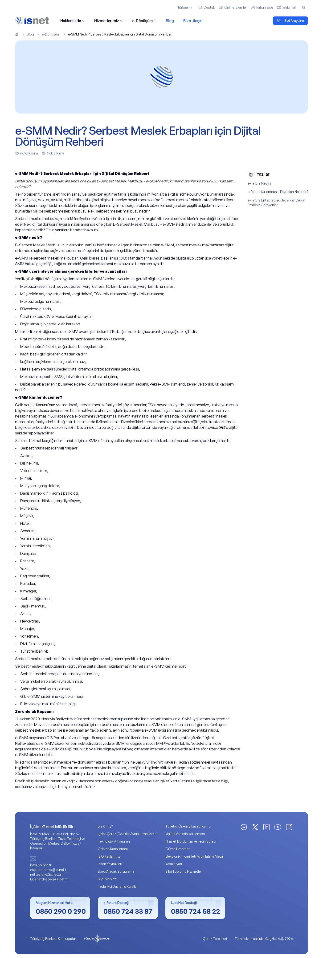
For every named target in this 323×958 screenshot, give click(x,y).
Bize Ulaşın (192, 20)
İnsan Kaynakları (110, 864)
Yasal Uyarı (173, 864)
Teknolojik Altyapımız (114, 842)
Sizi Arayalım (290, 21)
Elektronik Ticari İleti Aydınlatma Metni (194, 857)
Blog (170, 20)
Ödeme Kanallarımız (113, 849)
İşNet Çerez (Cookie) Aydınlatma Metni (127, 834)
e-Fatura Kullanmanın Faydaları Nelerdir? (278, 192)
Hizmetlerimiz (108, 20)
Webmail (286, 7)
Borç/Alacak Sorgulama (116, 872)
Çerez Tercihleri (215, 939)
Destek (206, 7)
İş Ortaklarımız (109, 857)
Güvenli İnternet (177, 849)
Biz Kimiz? (105, 826)
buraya (64, 787)
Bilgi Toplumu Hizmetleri (184, 872)
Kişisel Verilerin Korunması (185, 834)
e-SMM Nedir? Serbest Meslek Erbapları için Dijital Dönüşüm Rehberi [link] (120, 34)
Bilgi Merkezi (107, 879)
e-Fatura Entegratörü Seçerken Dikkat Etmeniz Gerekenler (277, 202)
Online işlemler (233, 7)
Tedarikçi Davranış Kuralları (118, 887)
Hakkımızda (72, 20)
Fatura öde (262, 7)
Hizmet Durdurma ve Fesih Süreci (190, 842)
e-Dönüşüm (144, 20)
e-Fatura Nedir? (259, 183)
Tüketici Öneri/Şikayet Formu (187, 826)
